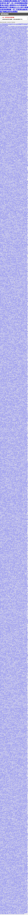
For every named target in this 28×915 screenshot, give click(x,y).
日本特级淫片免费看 (8, 398)
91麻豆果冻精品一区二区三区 (11, 251)
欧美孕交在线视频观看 (15, 401)
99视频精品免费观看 (6, 879)
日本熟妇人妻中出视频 (9, 352)
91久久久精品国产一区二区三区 (10, 599)
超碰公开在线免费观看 (16, 593)
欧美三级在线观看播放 (7, 270)
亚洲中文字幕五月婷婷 (17, 255)
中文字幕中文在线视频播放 (16, 217)
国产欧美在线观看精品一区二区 (14, 795)
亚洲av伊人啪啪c (23, 279)
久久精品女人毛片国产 (14, 792)
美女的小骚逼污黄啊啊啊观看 (13, 131)
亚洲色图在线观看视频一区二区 (4, 30)
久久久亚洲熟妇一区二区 (14, 587)
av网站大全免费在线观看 (16, 400)
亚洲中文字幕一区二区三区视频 (18, 129)
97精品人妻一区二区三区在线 (8, 897)
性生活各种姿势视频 (23, 891)
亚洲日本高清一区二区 (11, 633)
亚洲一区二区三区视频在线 (9, 78)
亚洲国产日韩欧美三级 (18, 427)
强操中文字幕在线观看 (13, 212)
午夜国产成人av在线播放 (7, 785)
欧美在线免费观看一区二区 (15, 77)
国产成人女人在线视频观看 (4, 728)
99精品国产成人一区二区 (20, 341)
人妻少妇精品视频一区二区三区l (4, 513)
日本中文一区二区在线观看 (19, 707)
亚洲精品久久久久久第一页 (13, 48)
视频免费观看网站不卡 (21, 683)
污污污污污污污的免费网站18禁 (4, 190)
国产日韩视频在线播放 (22, 95)
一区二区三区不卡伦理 (4, 610)
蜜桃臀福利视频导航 (14, 497)
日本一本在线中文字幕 (6, 183)
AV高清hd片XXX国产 (17, 188)
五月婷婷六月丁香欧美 (8, 588)
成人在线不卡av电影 (19, 331)
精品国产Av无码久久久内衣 (9, 47)
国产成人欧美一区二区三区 (19, 399)
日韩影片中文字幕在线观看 (18, 336)
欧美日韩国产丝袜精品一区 (22, 487)
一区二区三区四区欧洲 (14, 123)
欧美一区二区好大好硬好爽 (11, 345)
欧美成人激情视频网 (8, 446)
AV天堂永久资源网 (6, 278)
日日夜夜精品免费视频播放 (18, 424)
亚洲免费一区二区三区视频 (4, 692)
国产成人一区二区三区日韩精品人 (7, 429)
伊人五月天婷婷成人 (22, 360)
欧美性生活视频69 (5, 110)
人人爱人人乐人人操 (10, 653)
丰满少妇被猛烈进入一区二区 (8, 584)
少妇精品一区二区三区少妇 (7, 808)
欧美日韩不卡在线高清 (19, 326)
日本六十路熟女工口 (15, 354)
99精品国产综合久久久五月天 (17, 292)
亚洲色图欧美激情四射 (9, 241)
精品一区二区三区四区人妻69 (9, 479)
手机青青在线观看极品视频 (11, 177)
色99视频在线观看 (17, 198)
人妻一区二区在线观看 (16, 905)
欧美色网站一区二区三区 (7, 386)
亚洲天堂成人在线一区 (5, 853)
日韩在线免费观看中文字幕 (7, 32)
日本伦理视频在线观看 (7, 207)
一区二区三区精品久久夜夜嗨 (10, 794)
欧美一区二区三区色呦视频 (17, 800)
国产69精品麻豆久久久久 (7, 639)
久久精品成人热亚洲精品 (10, 725)
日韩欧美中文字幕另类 (6, 340)
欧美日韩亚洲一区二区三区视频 (5, 629)
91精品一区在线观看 (10, 170)
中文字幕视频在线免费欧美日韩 (8, 502)
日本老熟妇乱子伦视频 (19, 150)
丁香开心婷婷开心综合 (22, 703)
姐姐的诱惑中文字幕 (6, 224)
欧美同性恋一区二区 (23, 240)
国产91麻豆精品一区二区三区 (20, 899)
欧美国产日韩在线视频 (4, 76)
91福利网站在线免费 (7, 414)
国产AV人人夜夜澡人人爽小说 (10, 54)
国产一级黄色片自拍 (20, 213)
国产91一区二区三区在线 (21, 289)
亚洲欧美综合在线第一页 (20, 299)
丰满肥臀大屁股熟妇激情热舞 (4, 830)
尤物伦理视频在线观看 (19, 94)
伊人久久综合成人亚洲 (15, 168)
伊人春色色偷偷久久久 (21, 648)
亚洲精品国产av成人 (7, 43)
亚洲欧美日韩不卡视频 (24, 323)
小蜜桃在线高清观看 (10, 852)
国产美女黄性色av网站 (22, 841)
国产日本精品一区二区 (13, 414)
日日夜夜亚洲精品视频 (7, 767)
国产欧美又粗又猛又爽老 (7, 371)
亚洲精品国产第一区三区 (21, 523)
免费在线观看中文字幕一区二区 (6, 376)
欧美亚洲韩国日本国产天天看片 (6, 55)
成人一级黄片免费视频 (14, 812)
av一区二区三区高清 (13, 504)
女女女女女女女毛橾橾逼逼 (13, 347)
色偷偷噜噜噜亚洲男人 (3, 441)
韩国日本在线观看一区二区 (9, 288)
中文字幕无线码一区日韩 (7, 890)
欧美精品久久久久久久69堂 (5, 72)
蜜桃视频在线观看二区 (20, 480)
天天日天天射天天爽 (18, 548)
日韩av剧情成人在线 (10, 408)
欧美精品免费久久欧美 (14, 486)
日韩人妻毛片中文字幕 (15, 415)
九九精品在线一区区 (18, 643)
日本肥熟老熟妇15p (23, 369)
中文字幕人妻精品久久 (5, 816)
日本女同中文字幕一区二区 (10, 336)
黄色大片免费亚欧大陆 (19, 109)
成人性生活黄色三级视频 (3, 175)
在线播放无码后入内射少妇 (5, 526)
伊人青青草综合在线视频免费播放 (20, 668)
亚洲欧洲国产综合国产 (11, 531)
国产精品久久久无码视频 (5, 62)
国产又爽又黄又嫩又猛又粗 (7, 623)
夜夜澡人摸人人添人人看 (12, 75)
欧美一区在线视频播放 (15, 398)
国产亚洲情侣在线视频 (8, 720)
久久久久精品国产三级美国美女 (16, 349)
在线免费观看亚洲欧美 (5, 435)
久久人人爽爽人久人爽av (11, 339)
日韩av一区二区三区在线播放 (16, 90)
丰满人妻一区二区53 (9, 393)
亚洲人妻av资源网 (15, 110)
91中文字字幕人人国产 (13, 383)
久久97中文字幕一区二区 (12, 867)
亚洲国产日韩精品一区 (15, 713)
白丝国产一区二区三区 (24, 114)
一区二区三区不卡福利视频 (15, 181)
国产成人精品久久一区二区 (4, 621)
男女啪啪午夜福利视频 (6, 644)
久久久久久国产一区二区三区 (9, 788)
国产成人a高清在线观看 (22, 415)
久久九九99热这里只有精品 (13, 122)
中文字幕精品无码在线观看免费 (15, 579)
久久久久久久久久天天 (7, 598)
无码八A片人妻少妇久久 (23, 905)
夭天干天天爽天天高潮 (6, 490)
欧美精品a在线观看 (12, 755)
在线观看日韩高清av (14, 32)
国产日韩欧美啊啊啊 (15, 535)
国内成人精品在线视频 (6, 147)
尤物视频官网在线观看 (20, 760)
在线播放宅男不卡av (11, 837)
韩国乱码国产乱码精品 (11, 41)
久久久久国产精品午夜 (15, 120)
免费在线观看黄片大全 (19, 654)
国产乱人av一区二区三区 (14, 703)
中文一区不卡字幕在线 (12, 145)
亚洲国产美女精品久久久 (6, 442)
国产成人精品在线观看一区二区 (8, 766)
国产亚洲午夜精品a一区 (5, 209)
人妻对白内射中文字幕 (16, 172)
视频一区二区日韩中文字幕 (22, 269)
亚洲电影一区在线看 (10, 301)
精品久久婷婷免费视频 (16, 684)
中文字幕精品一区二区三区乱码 (22, 592)
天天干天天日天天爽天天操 (4, 91)
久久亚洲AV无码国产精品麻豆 (6, 600)
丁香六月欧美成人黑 (5, 726)
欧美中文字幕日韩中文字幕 (16, 330)
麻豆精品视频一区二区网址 (20, 542)
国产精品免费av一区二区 (20, 202)
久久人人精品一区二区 (17, 361)
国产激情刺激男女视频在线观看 (9, 907)
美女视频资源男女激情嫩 (9, 255)
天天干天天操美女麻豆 (7, 211)
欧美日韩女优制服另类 (22, 681)
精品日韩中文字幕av (11, 226)
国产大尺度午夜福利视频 (14, 893)
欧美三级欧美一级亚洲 (20, 797)
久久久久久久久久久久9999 (23, 356)
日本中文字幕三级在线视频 (18, 892)
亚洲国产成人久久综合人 (12, 392)
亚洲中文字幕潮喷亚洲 (20, 476)
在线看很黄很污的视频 (16, 408)
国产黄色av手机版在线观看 (12, 362)
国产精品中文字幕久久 (23, 153)
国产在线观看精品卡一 (7, 606)
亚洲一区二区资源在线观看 (15, 180)
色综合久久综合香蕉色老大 (9, 689)
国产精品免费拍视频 (5, 75)
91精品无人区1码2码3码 (5, 212)
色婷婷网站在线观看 (21, 368)
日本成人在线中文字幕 (12, 757)
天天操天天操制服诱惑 (20, 122)
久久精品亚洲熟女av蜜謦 (14, 187)
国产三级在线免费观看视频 (11, 441)
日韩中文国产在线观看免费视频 (16, 790)
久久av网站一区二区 (17, 907)
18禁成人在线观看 (9, 594)
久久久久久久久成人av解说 (7, 847)
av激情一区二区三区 (16, 842)
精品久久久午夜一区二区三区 (20, 757)
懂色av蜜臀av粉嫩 (6, 454)
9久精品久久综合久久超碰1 (23, 190)
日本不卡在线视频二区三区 (21, 831)
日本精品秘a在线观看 (6, 466)
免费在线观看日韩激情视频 (16, 715)
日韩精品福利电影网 (18, 377)
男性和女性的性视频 (18, 439)
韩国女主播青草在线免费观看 (8, 815)
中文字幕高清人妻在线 (19, 182)
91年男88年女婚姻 (5, 740)
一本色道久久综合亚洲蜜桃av (20, 147)
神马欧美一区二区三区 (6, 571)
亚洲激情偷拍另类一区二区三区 (14, 490)
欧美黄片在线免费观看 (12, 353)
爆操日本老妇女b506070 (8, 524)
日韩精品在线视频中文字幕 (21, 662)
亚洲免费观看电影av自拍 (18, 210)
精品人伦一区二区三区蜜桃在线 (20, 64)
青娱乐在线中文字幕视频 (3, 332)
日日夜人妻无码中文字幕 (17, 804)
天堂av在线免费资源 (9, 314)
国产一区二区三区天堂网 (22, 180)
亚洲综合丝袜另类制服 (3, 293)
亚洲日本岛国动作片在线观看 (8, 300)
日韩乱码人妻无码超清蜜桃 (5, 585)
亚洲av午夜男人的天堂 (19, 130)
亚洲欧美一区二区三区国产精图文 (18, 375)
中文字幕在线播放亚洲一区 (19, 185)
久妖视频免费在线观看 (8, 631)
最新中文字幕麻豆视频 (9, 269)
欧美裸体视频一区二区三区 (5, 222)
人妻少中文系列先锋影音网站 (8, 525)
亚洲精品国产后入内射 (13, 72)
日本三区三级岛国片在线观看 (13, 294)
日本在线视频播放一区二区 (5, 501)
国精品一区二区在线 (13, 236)
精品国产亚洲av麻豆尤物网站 (8, 543)
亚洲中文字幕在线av (20, 101)
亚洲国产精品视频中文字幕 (9, 628)
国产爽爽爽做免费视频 (23, 658)
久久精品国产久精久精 (8, 239)
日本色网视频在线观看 (14, 265)
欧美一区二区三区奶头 (22, 772)
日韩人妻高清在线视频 (17, 332)
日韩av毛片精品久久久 (4, 169)
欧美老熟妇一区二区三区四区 (19, 531)
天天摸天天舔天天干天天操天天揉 (22, 138)
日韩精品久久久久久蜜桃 (14, 592)
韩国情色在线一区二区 (5, 677)
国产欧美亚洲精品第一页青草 (14, 508)
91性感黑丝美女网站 (21, 265)
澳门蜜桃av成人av (22, 734)
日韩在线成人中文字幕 (17, 607)
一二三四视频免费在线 (18, 464)
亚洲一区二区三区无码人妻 (22, 838)
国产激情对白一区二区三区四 (9, 759)
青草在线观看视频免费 (22, 474)
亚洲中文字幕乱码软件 (5, 389)
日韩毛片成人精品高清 (22, 311)
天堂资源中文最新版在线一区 (17, 232)
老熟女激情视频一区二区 (5, 48)
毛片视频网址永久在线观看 (10, 271)
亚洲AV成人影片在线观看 (7, 758)
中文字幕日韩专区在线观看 (8, 159)
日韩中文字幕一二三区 (24, 423)
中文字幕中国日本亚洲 (5, 885)
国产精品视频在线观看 (19, 287)
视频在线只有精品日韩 (19, 787)
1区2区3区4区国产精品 (16, 628)
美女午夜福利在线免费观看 (11, 640)
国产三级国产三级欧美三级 (24, 579)
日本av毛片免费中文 (14, 771)
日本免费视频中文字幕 (13, 161)
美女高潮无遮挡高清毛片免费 (23, 184)
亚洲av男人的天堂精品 (7, 273)
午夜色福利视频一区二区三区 (22, 809)
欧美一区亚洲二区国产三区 (6, 106)
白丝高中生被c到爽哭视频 (22, 835)
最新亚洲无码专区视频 (7, 576)
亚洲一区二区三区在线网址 (18, 782)
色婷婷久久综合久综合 (7, 855)
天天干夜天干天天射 (17, 293)
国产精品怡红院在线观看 (4, 42)
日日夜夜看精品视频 (21, 294)
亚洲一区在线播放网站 (20, 690)
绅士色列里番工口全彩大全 (12, 542)
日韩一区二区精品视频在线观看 (18, 759)
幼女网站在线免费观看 (14, 274)
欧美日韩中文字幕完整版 (13, 340)
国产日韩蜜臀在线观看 (17, 204)
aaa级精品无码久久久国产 (5, 319)
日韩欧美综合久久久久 (3, 185)
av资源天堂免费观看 (23, 661)
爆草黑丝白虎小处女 (15, 750)
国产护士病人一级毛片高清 (12, 221)
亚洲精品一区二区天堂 (15, 220)
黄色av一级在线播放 (10, 659)
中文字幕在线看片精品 (3, 822)
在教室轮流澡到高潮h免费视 (11, 562)
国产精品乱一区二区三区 (3, 325)
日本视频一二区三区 (6, 234)
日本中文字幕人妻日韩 (11, 748)
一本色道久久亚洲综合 (17, 34)
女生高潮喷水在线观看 (23, 408)
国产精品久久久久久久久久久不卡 (6, 265)
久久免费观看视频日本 (20, 347)
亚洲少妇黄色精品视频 (10, 381)
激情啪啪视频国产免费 (20, 42)
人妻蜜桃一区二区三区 (6, 412)
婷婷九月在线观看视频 (9, 673)
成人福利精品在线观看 (3, 324)
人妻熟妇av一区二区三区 (12, 763)
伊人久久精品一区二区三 (4, 438)
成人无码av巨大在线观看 (16, 250)
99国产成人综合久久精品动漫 (11, 680)
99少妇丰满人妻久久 (13, 155)
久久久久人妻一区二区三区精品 (21, 736)
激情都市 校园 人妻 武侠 (9, 83)
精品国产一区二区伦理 (7, 151)
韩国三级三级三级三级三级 (22, 123)
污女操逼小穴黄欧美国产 (19, 488)
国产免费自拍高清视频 (15, 322)
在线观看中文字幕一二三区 (18, 416)
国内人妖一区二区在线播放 (10, 142)
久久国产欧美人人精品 (4, 378)
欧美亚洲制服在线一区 (14, 390)
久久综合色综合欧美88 (3, 655)
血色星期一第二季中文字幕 (6, 496)
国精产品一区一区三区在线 (19, 853)
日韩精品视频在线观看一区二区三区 (8, 144)
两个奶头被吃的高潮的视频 (17, 300)
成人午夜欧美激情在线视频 (11, 366)
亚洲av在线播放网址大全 (19, 676)
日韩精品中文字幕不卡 (24, 34)
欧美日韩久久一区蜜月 (23, 254)
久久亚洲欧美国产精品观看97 (6, 675)
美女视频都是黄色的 (14, 273)
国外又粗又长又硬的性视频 (15, 140)
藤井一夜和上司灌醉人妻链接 (14, 636)
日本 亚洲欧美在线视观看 (10, 845)
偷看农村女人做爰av (18, 61)
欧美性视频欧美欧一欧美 (15, 360)
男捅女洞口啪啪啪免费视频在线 (17, 710)
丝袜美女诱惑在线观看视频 (8, 120)
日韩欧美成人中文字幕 (17, 189)
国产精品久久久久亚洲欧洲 (21, 549)
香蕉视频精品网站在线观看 (23, 490)
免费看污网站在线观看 (20, 233)
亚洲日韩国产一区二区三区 (11, 281)
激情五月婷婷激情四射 (14, 436)
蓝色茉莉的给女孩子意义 (13, 407)
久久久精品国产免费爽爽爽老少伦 (5, 286)
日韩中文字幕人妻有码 (22, 140)
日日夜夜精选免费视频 (9, 173)
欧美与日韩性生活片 (21, 506)
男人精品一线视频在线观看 (23, 199)
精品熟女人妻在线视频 (20, 714)
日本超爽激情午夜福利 (18, 883)
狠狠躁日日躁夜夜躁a (6, 777)
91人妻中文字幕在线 (22, 252)
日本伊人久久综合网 (24, 344)
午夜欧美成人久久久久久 (8, 168)
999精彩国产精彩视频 (16, 659)
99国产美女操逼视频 (19, 169)
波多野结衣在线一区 (18, 454)
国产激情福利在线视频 (21, 28)
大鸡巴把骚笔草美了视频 (22, 354)
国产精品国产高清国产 (8, 330)
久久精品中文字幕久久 (15, 95)
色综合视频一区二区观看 (5, 351)
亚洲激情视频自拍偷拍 (13, 146)
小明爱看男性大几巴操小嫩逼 (10, 391)
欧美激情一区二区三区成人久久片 (5, 161)
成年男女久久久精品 (11, 509)
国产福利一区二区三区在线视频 (19, 263)
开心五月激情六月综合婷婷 (21, 348)
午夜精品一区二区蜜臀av (9, 461)
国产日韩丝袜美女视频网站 (7, 630)
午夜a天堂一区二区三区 (24, 338)
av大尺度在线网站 (16, 381)
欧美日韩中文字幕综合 (13, 778)
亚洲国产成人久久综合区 (18, 441)
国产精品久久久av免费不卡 (7, 77)
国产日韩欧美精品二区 (19, 884)
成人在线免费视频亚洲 (9, 152)
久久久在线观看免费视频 (9, 459)
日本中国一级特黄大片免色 (5, 685)
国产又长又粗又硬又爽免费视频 (6, 523)
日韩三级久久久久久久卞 (22, 106)
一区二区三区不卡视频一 (12, 351)
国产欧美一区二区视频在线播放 (16, 70)
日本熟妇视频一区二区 (6, 407)
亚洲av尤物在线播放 (25, 502)
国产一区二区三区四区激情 (11, 488)
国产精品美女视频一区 (22, 826)
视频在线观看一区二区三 (15, 239)
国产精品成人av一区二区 (8, 609)
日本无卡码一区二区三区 (21, 355)
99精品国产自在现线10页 (3, 445)
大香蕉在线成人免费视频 (4, 282)
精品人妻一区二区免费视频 (17, 38)
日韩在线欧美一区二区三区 (12, 617)
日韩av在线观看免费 (19, 412)
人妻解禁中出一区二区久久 (6, 219)
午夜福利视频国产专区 (5, 882)
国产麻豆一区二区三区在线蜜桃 (13, 184)
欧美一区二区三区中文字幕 (9, 718)
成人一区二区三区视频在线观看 (15, 762)
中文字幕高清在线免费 (5, 41)
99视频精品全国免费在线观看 (5, 379)
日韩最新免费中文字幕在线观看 (23, 868)
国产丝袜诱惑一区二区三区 (20, 908)
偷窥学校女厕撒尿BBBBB (14, 481)
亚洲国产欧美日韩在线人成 (17, 472)
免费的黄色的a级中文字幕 (20, 763)
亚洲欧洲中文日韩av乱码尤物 (19, 248)
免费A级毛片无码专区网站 (13, 113)
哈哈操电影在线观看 (20, 85)
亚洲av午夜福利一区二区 (19, 696)
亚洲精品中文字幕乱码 (7, 793)
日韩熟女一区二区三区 (12, 756)
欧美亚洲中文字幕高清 (15, 249)
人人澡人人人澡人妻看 (23, 400)
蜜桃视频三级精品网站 (10, 375)
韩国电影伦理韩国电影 (10, 293)
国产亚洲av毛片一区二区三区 (15, 197)
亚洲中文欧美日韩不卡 (18, 382)
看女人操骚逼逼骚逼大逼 (21, 429)
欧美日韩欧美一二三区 (13, 629)
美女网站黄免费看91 (3, 173)
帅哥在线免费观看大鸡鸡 (14, 630)
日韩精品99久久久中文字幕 (21, 196)
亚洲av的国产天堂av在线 (14, 80)
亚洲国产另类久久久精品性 (18, 473)
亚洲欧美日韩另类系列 (7, 498)
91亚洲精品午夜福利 (13, 31)
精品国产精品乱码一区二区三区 (16, 214)
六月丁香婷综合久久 (12, 676)
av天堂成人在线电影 (12, 816)
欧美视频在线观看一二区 (19, 445)
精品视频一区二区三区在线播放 (9, 411)
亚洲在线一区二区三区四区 (16, 323)
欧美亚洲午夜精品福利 (19, 84)
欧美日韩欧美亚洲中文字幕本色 (6, 69)
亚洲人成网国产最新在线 (18, 257)
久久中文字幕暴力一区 (12, 699)
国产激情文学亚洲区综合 (22, 897)
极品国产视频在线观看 (15, 107)
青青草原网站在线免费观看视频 (15, 730)
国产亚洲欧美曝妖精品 (24, 97)
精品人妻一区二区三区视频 (22, 695)
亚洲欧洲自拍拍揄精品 (9, 244)
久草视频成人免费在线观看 (14, 572)
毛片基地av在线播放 (24, 538)
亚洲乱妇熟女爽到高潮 (16, 153)
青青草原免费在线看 (12, 879)
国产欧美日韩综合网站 (17, 444)
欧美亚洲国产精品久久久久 (5, 284)
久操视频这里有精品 (4, 516)
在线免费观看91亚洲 (15, 897)
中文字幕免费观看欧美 (8, 683)
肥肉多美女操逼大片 (20, 277)
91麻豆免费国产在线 (11, 112)
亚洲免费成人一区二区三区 (10, 127)
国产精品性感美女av (15, 453)
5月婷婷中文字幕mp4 (19, 646)
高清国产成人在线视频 (13, 476)
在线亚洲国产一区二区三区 (10, 279)
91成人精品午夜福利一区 (22, 745)
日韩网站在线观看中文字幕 (23, 220)
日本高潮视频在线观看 (20, 504)
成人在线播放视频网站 (18, 344)
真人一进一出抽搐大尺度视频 (23, 181)
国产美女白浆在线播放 (5, 50)
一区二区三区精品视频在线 (22, 53)
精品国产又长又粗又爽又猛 (9, 660)
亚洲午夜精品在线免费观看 (14, 557)
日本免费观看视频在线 (20, 495)
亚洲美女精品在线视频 (11, 397)
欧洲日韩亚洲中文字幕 (13, 219)
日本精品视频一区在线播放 (19, 312)
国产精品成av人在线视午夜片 (16, 620)
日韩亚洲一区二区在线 (11, 97)
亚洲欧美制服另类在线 (23, 673)
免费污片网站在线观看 (3, 139)
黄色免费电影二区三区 (20, 758)
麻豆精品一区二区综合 (19, 79)
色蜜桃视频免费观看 (7, 476)
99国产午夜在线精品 (22, 125)
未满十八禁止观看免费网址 (20, 203)
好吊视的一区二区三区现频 (9, 38)
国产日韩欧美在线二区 (3, 172)
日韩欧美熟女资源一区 (24, 33)
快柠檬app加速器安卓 (22, 158)
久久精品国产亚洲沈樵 (13, 235)
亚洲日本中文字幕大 (4, 837)
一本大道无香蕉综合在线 (16, 645)
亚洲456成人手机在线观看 (12, 834)
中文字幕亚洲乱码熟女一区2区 (6, 486)
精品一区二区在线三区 (10, 661)
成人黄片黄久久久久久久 (18, 108)
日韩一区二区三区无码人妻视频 (23, 824)
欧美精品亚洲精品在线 (5, 101)
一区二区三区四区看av (5, 711)
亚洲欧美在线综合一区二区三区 (12, 135)
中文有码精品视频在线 (7, 102)
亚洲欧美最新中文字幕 (7, 274)
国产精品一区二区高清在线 (15, 482)
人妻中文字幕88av (15, 352)
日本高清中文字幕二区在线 (24, 817)
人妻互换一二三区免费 (15, 125)
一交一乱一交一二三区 (11, 818)
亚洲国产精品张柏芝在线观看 (11, 511)
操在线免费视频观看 (13, 259)
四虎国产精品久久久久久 (12, 811)
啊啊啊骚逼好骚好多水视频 (7, 252)
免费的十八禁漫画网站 (17, 374)
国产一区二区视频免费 (19, 39)
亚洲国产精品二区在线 (23, 55)
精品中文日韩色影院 (13, 495)
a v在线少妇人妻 (10, 110)
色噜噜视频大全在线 (8, 521)
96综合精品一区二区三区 (15, 540)
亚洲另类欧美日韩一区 (4, 884)
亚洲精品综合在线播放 (8, 693)
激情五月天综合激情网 (7, 579)
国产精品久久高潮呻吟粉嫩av (12, 389)
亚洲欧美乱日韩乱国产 (20, 503)
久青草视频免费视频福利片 (4, 218)
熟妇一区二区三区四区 (14, 285)
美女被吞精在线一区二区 (7, 53)
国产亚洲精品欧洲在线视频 (6, 695)
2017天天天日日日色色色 (23, 793)
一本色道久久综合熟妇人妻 (23, 553)
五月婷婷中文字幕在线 (22, 128)
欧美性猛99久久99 (16, 704)
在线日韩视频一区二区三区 (18, 137)
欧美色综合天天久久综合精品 (19, 550)
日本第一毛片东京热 (5, 428)
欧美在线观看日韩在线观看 (16, 55)
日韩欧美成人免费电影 (9, 472)
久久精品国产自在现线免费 (21, 389)
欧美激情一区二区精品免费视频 (20, 573)
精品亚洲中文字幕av (10, 33)
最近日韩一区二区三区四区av (8, 60)
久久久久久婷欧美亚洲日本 (12, 450)
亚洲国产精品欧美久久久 (18, 527)
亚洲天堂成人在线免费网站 (18, 718)
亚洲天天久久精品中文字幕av (22, 740)
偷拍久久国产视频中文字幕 (22, 390)
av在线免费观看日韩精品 (5, 583)
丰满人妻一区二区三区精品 (11, 554)
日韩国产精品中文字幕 (23, 721)
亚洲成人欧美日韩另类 (23, 280)
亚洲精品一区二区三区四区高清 (21, 775)
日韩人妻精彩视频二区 (24, 142)
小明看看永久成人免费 (22, 297)
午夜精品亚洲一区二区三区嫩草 (5, 413)
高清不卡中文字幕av (5, 138)
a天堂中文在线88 (11, 121)
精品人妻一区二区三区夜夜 (10, 385)
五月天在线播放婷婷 (10, 810)
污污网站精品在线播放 (23, 898)
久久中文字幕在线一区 (20, 861)
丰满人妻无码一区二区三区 (17, 483)
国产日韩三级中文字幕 (13, 27)
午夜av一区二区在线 (20, 317)
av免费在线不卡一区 (10, 706)
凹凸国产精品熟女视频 (13, 615)
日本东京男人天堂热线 (17, 665)
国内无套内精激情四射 (18, 894)
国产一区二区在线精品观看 (11, 382)
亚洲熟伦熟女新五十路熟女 (22, 498)
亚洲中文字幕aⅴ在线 (21, 352)
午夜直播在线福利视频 (23, 242)
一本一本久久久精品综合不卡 (10, 63)
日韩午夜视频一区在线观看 (20, 224)
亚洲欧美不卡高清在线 (15, 742)
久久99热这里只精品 (15, 307)
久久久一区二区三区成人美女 (14, 644)
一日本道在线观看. (19, 87)
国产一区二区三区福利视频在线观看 (11, 166)
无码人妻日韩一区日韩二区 (22, 520)
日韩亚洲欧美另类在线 (8, 136)
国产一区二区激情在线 (20, 551)
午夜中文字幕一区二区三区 (24, 558)
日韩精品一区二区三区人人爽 (22, 274)
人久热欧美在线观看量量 (20, 901)
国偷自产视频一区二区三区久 (21, 222)
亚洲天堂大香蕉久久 (24, 393)
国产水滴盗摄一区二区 (11, 378)
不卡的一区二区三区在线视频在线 (9, 237)
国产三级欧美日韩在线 (16, 780)
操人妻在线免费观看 (18, 570)
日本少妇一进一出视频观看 (11, 108)
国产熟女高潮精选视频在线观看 (19, 608)
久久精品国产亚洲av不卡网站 (18, 493)
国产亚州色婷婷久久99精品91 (17, 543)
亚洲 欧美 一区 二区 (13, 43)
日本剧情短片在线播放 (24, 444)
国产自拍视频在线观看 (12, 326)
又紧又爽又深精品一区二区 (7, 92)
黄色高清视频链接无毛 (18, 35)
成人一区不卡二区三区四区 (9, 406)
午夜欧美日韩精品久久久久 (16, 45)
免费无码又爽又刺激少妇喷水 (13, 176)
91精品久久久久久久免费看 (17, 244)
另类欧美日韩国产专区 (20, 72)
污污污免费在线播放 (23, 426)
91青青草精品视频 (10, 625)
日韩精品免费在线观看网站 (6, 359)
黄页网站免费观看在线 (4, 61)
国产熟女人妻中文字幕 (19, 234)
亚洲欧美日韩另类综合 (17, 144)
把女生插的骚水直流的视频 (5, 756)
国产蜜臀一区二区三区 (21, 273)
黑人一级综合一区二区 (7, 181)
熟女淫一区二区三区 (22, 733)
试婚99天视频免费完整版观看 (20, 384)
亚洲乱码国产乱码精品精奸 (12, 85)
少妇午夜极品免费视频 (20, 212)
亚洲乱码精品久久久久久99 (16, 803)
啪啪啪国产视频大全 (13, 533)
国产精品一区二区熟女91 (3, 165)
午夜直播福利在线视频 (7, 309)
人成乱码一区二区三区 (23, 262)
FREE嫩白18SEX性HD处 (4, 202)
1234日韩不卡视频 (13, 203)
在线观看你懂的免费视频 (21, 886)
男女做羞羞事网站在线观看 (18, 475)
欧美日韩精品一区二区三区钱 (10, 779)
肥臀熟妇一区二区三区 (12, 819)
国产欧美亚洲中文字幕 (22, 167)
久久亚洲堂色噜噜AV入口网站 (11, 595)
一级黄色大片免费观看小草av (8, 772)
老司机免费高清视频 (22, 540)
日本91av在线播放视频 (8, 887)
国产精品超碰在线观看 (3, 852)
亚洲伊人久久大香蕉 (8, 737)
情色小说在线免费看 (13, 62)
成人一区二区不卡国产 (5, 556)
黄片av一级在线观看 (8, 107)
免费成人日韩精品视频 (18, 267)
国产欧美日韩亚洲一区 (14, 872)
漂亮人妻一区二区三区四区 (20, 62)
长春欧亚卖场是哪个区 (7, 28)
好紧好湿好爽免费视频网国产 (12, 76)
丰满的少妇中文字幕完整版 (14, 442)
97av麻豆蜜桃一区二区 (21, 812)
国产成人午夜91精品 (3, 254)
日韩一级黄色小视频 (19, 422)
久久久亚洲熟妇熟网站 (14, 838)
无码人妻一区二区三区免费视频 (10, 182)
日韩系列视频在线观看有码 (6, 841)
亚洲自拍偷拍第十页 (13, 109)
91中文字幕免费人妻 (12, 206)
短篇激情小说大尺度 (7, 58)
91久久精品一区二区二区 (8, 93)
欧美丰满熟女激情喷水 (8, 349)
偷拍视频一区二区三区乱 (9, 153)
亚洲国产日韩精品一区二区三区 (16, 588)
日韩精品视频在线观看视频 (11, 404)
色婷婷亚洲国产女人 (6, 572)
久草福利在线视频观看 (19, 867)
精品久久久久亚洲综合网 (14, 192)
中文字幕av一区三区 (6, 236)
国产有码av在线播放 (8, 370)
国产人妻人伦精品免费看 (14, 311)
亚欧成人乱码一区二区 (22, 249)
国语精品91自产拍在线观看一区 (19, 63)
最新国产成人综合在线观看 (21, 135)
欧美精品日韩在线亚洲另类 (19, 879)
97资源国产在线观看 (6, 195)
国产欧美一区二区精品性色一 (18, 613)
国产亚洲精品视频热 (19, 617)
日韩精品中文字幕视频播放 (24, 376)
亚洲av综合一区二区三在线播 (15, 57)
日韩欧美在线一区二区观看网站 (6, 436)
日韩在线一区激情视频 (20, 583)
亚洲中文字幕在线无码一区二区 (8, 558)
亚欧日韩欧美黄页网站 (24, 256)
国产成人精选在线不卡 (16, 266)
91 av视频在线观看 (21, 58)
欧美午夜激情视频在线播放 (6, 504)
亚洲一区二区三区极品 (3, 345)
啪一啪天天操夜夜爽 (17, 616)
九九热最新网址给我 (15, 693)
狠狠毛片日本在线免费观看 (8, 602)
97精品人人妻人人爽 (23, 57)
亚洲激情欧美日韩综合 (4, 84)
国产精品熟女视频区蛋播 (7, 651)
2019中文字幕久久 (18, 699)
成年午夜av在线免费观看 (5, 705)
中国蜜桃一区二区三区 (23, 152)
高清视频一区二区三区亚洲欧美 (12, 49)
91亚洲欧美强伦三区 (7, 681)
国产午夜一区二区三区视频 (18, 451)
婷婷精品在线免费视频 (17, 33)
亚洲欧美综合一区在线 (11, 61)
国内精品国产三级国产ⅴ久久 (5, 452)
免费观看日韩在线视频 (4, 874)
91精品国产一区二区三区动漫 (23, 324)
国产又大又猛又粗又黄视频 (10, 308)
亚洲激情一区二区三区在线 (18, 100)
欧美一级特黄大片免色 (3, 115)
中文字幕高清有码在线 (3, 198)
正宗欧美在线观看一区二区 (11, 384)
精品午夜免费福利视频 (13, 501)
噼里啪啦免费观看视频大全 (13, 825)
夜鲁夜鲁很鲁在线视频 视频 (7, 346)
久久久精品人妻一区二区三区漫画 (8, 708)
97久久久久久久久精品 (20, 146)
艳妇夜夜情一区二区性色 (15, 521)
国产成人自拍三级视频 (18, 54)
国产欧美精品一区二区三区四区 (5, 587)
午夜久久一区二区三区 (4, 334)
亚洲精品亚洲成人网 (5, 857)
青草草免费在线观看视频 (22, 482)
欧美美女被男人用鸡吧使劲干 (11, 591)
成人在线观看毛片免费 (19, 339)
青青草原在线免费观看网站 (6, 551)
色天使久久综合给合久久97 (17, 770)
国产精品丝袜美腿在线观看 (12, 39)
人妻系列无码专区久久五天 (23, 651)
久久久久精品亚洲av (8, 752)
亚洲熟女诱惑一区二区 (22, 398)
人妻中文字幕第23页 (8, 303)
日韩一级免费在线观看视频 (13, 319)
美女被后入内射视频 (15, 355)
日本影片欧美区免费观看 (20, 139)
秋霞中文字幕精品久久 (20, 871)
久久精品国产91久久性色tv (22, 660)
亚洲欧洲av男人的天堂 (7, 197)
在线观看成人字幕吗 (13, 183)
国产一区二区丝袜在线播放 (15, 767)
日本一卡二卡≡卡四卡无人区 (7, 123)
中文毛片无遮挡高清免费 (19, 578)
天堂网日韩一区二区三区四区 (7, 565)
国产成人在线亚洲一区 (18, 822)
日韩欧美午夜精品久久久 (4, 112)
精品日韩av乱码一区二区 (17, 786)
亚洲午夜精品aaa (17, 242)
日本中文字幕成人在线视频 (19, 566)
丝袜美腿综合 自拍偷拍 (19, 221)
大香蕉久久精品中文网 (4, 97)
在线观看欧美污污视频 (23, 430)
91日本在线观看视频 (19, 43)
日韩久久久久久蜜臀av (9, 658)
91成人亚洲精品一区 (24, 38)
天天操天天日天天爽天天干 (19, 748)
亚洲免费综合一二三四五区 (20, 154)
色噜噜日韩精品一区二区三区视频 (9, 913)
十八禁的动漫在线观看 (24, 300)
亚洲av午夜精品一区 (18, 114)
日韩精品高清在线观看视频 (17, 83)
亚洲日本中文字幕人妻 (3, 377)
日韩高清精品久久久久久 (5, 145)
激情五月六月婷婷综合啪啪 (18, 807)
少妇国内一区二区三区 (13, 222)
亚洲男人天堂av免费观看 (13, 213)
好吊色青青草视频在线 (14, 102)
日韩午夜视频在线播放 (7, 262)
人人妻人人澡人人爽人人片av (11, 185)
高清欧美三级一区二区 (15, 737)
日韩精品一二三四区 (8, 256)
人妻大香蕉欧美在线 (12, 777)
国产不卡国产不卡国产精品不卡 (11, 775)
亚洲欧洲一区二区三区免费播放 (17, 555)
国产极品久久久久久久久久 (5, 538)
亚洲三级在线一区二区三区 (16, 124)
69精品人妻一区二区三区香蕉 (19, 206)
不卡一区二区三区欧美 (8, 713)
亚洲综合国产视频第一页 (14, 648)
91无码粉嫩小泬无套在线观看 (15, 618)
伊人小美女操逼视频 (12, 538)
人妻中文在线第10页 (24, 847)
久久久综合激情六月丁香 (7, 65)
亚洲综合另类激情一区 (9, 220)
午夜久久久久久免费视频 (3, 135)
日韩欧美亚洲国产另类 (22, 468)
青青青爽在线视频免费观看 (11, 257)
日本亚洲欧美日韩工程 (12, 130)
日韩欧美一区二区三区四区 (16, 639)
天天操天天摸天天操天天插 (14, 581)
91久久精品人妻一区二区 (21, 749)
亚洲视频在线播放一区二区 (4, 39)
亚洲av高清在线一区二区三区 (10, 263)
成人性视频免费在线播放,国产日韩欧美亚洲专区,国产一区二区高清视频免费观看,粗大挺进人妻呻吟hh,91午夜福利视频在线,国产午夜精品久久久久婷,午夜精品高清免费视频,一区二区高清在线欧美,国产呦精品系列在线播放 (14, 24)
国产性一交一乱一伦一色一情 (10, 743)
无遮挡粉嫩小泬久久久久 (14, 207)
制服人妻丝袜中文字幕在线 (17, 393)
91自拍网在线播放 (15, 269)
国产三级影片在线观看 (18, 610)
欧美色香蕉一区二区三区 (21, 587)
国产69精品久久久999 (6, 505)
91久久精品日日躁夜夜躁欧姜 (8, 510)
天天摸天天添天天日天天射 (19, 191)
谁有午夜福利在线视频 (3, 444)
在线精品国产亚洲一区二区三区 (20, 862)
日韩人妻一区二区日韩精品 (20, 650)
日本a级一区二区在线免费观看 (12, 882)
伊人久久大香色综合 (15, 53)
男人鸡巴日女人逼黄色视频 (10, 539)
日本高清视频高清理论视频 (22, 98)
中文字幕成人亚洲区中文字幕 (20, 165)
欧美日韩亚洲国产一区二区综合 (9, 493)
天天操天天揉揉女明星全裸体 (19, 143)
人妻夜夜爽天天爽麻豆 (20, 211)
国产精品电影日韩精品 (17, 625)
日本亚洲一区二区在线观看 (21, 302)
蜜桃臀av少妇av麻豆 (15, 506)
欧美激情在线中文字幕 (21, 598)
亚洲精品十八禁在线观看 (18, 378)
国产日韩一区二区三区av (22, 630)
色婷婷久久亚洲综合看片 (4, 528)
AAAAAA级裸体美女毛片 (6, 228)
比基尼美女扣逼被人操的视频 (20, 236)
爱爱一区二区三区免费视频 (9, 774)
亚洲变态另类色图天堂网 (20, 27)
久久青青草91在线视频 (19, 434)
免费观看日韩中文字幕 (9, 322)
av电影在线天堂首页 (5, 439)
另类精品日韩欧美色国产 (24, 907)
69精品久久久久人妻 (17, 121)
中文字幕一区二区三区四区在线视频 (17, 489)
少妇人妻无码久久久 (19, 82)
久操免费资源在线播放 (9, 747)
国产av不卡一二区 (16, 324)
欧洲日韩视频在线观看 (5, 570)
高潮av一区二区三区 (5, 299)
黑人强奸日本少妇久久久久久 (16, 256)
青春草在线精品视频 (10, 848)
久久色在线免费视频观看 (12, 421)
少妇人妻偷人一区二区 (19, 71)
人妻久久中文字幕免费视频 (9, 232)
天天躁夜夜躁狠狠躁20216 (4, 143)
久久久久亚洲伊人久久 (10, 431)
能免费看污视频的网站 (19, 177)
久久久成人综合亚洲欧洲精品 (21, 407)
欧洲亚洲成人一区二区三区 (14, 695)
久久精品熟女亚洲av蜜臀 (17, 175)
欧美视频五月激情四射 (20, 176)
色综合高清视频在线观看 (20, 319)
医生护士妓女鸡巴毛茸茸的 (14, 106)
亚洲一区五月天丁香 (22, 419)
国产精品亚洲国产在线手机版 (11, 722)
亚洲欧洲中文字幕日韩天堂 (10, 394)
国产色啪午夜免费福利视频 (24, 172)
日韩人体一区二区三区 (18, 226)
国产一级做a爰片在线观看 (23, 310)
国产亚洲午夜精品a (19, 40)
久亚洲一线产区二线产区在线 (22, 102)
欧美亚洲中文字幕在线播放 (18, 837)
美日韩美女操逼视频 (22, 77)
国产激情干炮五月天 (12, 876)
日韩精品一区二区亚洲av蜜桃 (20, 409)
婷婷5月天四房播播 (24, 577)
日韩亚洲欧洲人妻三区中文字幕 (21, 663)
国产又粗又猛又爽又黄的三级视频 (22, 392)
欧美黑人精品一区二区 (11, 334)
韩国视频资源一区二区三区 (8, 742)
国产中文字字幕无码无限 (6, 592)
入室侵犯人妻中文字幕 (19, 599)
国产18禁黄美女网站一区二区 (6, 886)
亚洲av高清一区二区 (3, 247)
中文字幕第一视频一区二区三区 (10, 578)
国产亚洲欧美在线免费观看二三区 (20, 633)
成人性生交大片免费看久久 (4, 460)
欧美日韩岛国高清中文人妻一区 (8, 374)
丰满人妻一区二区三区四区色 (13, 30)
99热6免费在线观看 (17, 558)
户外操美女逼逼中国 (9, 354)
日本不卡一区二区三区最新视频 (17, 406)
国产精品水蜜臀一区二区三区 (22, 561)
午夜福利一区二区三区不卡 (6, 457)
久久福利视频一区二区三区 (22, 563)
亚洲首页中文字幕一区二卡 (22, 536)
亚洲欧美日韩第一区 (9, 105)
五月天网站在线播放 (10, 332)
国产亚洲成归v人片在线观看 (19, 366)
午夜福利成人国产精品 (19, 722)
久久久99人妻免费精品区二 (19, 640)
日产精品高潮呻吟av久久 (5, 870)
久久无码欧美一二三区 (16, 519)
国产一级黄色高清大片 (15, 128)
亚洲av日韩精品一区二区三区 (23, 713)
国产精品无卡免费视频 (21, 303)
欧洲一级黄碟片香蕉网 (10, 205)
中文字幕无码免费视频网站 (7, 824)
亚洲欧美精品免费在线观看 (19, 251)
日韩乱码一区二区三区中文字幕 (12, 580)
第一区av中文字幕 (20, 771)
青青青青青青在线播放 (3, 848)
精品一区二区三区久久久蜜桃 (17, 525)
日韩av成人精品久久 (10, 115)
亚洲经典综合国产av (20, 235)
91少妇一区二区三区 (6, 235)
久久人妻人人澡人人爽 (24, 803)
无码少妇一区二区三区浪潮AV (15, 623)
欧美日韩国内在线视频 (15, 772)
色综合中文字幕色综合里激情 (15, 270)
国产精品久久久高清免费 (11, 154)
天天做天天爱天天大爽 (8, 125)
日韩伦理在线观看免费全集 (5, 337)
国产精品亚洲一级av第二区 (5, 468)
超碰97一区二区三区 (10, 172)
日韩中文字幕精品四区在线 (15, 826)
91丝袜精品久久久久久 (7, 367)
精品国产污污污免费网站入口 (22, 893)
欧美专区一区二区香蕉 (4, 617)
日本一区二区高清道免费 (16, 93)
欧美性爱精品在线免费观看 (8, 519)
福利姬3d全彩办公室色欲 (7, 802)
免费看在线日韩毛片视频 (4, 647)
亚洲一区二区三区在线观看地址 (15, 264)
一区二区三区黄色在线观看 (20, 296)
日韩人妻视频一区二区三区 (22, 80)
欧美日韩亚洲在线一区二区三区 (12, 797)
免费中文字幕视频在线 (11, 518)
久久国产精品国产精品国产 (17, 288)
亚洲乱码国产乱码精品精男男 (8, 423)
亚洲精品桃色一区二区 (19, 145)
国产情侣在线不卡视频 (10, 804)
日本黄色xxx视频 (20, 379)
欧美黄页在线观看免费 (3, 465)
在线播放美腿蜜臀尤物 (14, 348)
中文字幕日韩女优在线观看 (13, 480)
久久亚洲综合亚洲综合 (18, 325)
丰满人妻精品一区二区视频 (20, 556)
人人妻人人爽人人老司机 (12, 528)
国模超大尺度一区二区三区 (18, 674)
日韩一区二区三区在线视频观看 (16, 386)
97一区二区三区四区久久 (3, 554)
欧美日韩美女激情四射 (8, 162)
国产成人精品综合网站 (24, 805)
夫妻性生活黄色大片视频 (12, 284)
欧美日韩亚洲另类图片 (18, 564)
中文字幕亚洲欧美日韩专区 (9, 483)
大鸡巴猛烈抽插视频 (6, 534)
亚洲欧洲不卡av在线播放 (11, 491)
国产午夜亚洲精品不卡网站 (17, 170)
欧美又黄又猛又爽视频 (24, 65)
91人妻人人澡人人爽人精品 (22, 107)
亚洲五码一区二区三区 (13, 422)
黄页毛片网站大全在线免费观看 (9, 864)
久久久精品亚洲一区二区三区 (5, 109)
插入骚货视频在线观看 (17, 539)
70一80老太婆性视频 (24, 204)
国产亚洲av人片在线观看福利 (7, 128)
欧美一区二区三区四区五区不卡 (18, 845)
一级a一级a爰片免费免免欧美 (10, 344)
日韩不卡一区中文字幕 (19, 166)
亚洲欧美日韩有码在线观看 (15, 863)
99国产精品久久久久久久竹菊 (21, 735)
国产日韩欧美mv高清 (11, 564)
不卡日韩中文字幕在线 (16, 721)
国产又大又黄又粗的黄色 (12, 556)
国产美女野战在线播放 (9, 624)
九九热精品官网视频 (24, 464)
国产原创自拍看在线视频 (5, 757)
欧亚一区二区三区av (5, 638)
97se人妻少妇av (17, 363)
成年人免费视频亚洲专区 (3, 503)
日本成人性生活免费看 (16, 430)
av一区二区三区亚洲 (3, 539)
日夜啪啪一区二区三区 (9, 721)
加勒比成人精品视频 (23, 547)
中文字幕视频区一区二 (14, 563)
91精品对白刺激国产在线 (8, 715)
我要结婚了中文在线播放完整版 (17, 605)
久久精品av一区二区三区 (4, 277)
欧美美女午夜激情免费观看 (12, 884)
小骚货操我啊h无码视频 (23, 330)
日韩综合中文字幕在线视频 (7, 264)
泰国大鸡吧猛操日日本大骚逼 (15, 262)
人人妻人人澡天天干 (20, 912)
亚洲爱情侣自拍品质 (21, 30)
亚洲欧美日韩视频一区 (10, 420)
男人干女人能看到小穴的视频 (14, 505)
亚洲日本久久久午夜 (7, 467)
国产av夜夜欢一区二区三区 (14, 289)
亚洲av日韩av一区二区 (10, 396)
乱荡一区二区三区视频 (22, 781)
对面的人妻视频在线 (12, 853)
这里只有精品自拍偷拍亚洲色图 (8, 613)
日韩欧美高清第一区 (25, 416)
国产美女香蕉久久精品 (13, 551)
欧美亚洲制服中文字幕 (9, 310)
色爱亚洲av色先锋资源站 (6, 474)
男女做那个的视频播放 (9, 56)
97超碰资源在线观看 (22, 795)
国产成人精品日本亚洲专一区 (17, 56)
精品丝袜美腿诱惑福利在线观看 (20, 876)
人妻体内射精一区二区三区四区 (21, 32)
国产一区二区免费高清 (8, 854)
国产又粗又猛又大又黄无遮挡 (12, 272)
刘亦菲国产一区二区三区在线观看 (20, 732)
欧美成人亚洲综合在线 (7, 40)
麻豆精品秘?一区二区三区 (15, 855)
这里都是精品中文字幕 (10, 652)
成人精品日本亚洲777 (14, 258)
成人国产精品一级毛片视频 (14, 841)
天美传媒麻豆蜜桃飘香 (9, 95)
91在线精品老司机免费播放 (10, 732)
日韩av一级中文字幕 (15, 854)
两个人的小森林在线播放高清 (12, 196)
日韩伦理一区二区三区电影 (7, 790)
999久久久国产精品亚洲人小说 (5, 27)
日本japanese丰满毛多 (14, 92)
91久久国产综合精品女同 (18, 26)
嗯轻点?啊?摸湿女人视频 (16, 817)
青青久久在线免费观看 (20, 49)
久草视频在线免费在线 (14, 28)
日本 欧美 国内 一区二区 (19, 183)
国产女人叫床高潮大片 (5, 302)
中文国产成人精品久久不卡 (5, 778)
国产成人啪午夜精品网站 (6, 329)
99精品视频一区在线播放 (24, 730)
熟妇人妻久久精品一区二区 (15, 734)
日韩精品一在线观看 (13, 151)
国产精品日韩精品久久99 (20, 501)
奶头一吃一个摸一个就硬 (14, 576)
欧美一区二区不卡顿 (17, 661)
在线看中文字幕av (15, 660)
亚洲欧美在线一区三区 (10, 456)
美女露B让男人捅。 (16, 909)
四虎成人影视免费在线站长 (8, 489)
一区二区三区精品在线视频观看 (16, 443)
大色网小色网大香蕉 (21, 337)
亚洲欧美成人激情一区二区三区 (17, 229)
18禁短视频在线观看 (23, 618)
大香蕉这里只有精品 (7, 203)
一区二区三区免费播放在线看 (6, 849)
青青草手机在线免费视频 (15, 136)
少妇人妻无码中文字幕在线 (5, 150)
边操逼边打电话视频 (4, 366)
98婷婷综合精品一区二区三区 (14, 190)
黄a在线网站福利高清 (19, 777)
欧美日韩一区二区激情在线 (13, 711)
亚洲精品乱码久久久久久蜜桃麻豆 (8, 710)
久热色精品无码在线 (12, 435)
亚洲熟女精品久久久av (9, 430)
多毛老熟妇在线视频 (14, 601)
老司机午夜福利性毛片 (6, 871)
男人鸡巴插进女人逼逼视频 (17, 301)
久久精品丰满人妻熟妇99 (21, 693)
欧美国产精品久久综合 (24, 874)
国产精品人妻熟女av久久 (4, 363)
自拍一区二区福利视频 (10, 26)
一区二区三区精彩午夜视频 (9, 892)
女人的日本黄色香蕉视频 (16, 241)
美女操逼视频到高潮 (13, 496)
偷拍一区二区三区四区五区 (21, 284)
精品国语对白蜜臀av (15, 510)
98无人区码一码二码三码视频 (10, 637)
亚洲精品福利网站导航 (15, 744)
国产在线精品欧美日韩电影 (17, 655)
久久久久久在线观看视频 (18, 225)
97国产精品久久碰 (8, 872)
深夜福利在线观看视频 (5, 184)
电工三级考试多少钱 (10, 129)
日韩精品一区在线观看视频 (9, 670)
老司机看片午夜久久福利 (10, 174)
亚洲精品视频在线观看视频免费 (15, 860)
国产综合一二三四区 (17, 479)
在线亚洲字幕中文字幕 (12, 209)
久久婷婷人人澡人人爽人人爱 (10, 846)
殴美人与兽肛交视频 (24, 443)
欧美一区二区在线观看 (5, 206)
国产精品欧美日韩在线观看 (13, 561)
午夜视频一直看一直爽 (7, 912)
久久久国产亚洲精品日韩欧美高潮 (16, 847)
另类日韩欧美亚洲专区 (14, 890)
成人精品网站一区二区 (12, 46)
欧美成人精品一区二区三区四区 (11, 465)
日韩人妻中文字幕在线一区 (11, 198)
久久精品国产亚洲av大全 (12, 546)
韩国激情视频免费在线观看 (18, 846)
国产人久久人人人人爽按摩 (13, 50)
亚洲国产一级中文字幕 (18, 333)
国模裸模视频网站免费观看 (13, 760)
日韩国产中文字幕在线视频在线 (14, 705)
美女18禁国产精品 (8, 311)
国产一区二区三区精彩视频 (10, 674)
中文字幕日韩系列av (11, 607)
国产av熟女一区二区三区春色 (20, 278)
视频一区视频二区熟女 (10, 137)
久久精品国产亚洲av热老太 (22, 442)
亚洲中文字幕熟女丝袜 (5, 130)
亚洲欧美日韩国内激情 (22, 742)
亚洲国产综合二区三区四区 (14, 712)
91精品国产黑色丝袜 (13, 614)
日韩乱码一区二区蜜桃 (12, 638)
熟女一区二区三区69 (23, 332)
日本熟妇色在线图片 (15, 678)
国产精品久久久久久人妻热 (6, 233)
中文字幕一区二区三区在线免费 (16, 65)
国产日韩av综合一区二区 (7, 295)
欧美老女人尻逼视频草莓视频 (14, 452)
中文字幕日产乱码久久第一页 (21, 383)
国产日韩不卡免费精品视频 (12, 857)
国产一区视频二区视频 (15, 158)
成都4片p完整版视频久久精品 (13, 138)
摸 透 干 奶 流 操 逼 (7, 155)
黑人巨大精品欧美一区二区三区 (7, 400)
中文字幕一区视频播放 (9, 770)
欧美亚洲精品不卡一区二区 (9, 665)
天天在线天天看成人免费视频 (10, 157)
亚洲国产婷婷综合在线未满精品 (15, 346)
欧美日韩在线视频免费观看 (18, 127)
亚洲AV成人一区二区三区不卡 (10, 900)
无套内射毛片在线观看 (11, 91)
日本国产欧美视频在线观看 (8, 369)
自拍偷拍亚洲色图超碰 (18, 728)
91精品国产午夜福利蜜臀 (14, 67)
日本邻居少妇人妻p (22, 239)
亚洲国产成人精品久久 (7, 832)
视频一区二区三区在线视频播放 (4, 35)
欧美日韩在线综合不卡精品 (24, 45)
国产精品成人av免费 (23, 706)
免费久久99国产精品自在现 (19, 494)
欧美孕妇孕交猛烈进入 (20, 359)
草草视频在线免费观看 (23, 132)
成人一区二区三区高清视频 (16, 376)
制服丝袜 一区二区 (4, 177)
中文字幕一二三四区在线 (16, 586)
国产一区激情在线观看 (20, 295)
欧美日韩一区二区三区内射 (5, 79)
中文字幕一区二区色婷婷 (10, 132)
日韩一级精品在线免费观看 (11, 646)
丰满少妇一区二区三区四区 (12, 317)
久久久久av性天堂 (14, 314)
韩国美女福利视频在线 (24, 244)
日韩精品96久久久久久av (20, 460)
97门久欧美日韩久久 (3, 182)
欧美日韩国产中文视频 (20, 458)
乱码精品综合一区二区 (19, 75)
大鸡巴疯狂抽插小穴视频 (9, 280)
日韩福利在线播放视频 (15, 877)
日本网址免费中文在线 (21, 486)
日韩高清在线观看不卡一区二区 (16, 105)
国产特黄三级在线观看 (17, 174)
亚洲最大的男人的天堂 (11, 610)
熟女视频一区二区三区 (22, 517)
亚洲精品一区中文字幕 (12, 677)
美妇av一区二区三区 (12, 191)
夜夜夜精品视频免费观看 (17, 68)
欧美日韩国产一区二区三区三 (23, 705)
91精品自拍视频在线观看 (23, 773)
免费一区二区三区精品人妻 (14, 697)
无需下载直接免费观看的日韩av (21, 353)
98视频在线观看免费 (4, 775)
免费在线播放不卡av (13, 286)
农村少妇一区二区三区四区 (20, 351)
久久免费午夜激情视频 (21, 228)
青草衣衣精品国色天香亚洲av (6, 497)
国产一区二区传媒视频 (7, 812)
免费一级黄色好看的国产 (10, 473)
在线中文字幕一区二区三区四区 (22, 285)
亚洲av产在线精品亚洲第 (13, 764)
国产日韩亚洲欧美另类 (5, 287)
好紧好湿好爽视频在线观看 (6, 893)
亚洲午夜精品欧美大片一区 (8, 217)
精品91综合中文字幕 (17, 547)
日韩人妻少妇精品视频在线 (9, 839)
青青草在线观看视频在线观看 (20, 511)
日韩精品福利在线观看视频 (22, 678)
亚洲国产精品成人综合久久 (20, 46)
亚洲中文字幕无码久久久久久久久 (17, 602)
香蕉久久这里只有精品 (16, 78)
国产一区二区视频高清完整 (12, 101)
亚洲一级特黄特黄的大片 (17, 652)
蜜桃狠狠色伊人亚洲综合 (14, 368)
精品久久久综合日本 (22, 309)
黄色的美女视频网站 (3, 271)
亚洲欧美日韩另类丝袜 (21, 741)
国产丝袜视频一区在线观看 (15, 58)
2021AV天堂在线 (2, 593)
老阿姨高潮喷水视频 (13, 147)
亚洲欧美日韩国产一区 (5, 326)
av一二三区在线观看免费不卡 (12, 302)
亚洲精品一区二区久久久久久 (6, 838)
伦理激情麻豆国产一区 (15, 727)
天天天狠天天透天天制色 (21, 307)
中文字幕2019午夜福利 (20, 414)
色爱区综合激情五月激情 (4, 85)
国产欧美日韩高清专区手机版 (8, 338)
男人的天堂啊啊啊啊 (13, 211)
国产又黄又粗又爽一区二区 (18, 237)
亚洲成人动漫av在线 (20, 614)
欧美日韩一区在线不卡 (8, 355)
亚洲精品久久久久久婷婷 (5, 294)
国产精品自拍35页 (17, 751)
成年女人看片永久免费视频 (7, 360)
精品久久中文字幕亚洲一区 (18, 334)
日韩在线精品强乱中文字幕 (19, 591)
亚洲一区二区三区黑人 (15, 824)
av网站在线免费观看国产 (5, 608)
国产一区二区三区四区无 (21, 92)
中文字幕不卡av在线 (21, 364)
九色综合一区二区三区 (24, 174)
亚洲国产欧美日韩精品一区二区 (6, 826)
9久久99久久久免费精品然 (12, 169)
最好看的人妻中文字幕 (5, 94)
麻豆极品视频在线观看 (11, 728)
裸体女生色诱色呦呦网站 (16, 891)
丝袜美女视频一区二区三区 (18, 385)
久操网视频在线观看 (7, 160)
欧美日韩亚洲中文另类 (19, 859)
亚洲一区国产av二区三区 (14, 69)
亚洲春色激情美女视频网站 (21, 688)
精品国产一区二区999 (12, 64)
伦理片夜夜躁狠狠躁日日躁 (11, 312)
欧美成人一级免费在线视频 (22, 785)
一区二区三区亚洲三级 (18, 796)
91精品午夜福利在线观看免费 (22, 576)
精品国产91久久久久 (4, 170)
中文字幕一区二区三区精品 (7, 481)
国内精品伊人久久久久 (15, 632)
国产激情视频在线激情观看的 (11, 377)
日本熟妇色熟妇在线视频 (7, 90)
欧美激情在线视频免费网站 (23, 653)
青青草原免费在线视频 (23, 645)
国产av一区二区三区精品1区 (12, 84)
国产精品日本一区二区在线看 (12, 316)
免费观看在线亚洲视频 (9, 401)
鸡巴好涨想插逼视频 (7, 187)
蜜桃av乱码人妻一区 (20, 849)
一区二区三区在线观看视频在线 (17, 815)
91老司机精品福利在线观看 (12, 87)
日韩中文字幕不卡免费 (16, 115)
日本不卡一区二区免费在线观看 (18, 789)
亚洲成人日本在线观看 (13, 359)
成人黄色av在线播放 (10, 605)
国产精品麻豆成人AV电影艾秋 (4, 98)
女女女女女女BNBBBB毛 (15, 594)
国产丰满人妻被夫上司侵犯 (10, 569)
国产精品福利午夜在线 (6, 31)
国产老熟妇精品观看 (25, 331)
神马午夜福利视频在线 (3, 464)
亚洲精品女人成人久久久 (5, 122)
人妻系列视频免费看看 (20, 764)
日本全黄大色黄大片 (6, 636)
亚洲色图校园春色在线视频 (15, 651)
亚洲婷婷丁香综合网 (14, 295)
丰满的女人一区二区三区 (22, 508)
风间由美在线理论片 (6, 353)
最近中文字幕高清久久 (22, 381)
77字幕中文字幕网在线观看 (15, 86)
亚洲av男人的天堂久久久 (11, 248)
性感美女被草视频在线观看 (24, 99)
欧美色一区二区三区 (11, 100)
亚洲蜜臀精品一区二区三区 (19, 466)
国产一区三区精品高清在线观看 (4, 561)
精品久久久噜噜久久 (11, 439)
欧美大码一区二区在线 (22, 752)
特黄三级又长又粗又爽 (11, 883)
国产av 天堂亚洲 (24, 82)
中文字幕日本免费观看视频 (14, 379)
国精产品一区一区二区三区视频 (9, 68)
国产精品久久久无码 (22, 877)
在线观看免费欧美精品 (20, 259)
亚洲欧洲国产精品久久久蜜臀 (10, 782)
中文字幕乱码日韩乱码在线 (14, 167)
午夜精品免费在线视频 (3, 654)
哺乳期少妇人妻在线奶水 (6, 348)
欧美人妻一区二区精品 (12, 79)
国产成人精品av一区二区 (19, 465)
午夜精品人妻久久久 (11, 282)
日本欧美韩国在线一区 (5, 787)
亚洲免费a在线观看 (12, 35)
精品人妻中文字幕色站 (3, 257)
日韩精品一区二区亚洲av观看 (12, 42)
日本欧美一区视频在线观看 (12, 908)
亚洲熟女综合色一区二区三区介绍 (10, 114)
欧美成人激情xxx (8, 482)
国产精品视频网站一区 (24, 90)
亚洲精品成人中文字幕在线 (4, 908)
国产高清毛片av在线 (6, 764)
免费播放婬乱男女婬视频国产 (11, 566)
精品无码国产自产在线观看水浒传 (11, 434)
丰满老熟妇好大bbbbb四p (22, 535)
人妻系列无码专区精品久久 (5, 121)
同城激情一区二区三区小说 (12, 438)
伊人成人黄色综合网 (21, 557)
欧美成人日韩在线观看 (13, 329)
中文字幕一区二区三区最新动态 (21, 340)
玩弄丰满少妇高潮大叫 (10, 189)
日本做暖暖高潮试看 (17, 420)
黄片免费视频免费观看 (23, 682)
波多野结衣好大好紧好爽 (24, 665)
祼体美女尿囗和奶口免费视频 (18, 205)
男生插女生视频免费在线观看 (19, 345)
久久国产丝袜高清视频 (5, 820)
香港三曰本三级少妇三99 (19, 585)
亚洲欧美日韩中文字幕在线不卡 (15, 667)
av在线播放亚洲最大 (14, 735)
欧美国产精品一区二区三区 (4, 580)
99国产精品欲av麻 (12, 608)
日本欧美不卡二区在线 (10, 324)
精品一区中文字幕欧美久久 (4, 221)
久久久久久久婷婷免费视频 (22, 526)
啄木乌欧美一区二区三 (9, 250)
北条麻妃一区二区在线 (20, 304)
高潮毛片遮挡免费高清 (14, 886)
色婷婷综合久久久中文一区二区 (6, 227)
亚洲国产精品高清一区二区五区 (14, 199)
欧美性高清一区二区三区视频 (12, 341)
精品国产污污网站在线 (21, 187)
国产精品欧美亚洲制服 (13, 513)
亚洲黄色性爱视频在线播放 (8, 803)
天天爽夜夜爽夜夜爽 (19, 496)
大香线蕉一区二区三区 (12, 234)
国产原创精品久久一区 (22, 322)
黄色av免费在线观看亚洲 (5, 819)
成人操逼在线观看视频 (5, 347)
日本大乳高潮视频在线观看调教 (4, 46)
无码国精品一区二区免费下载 (12, 460)
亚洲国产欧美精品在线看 (20, 329)
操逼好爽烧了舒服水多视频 (9, 547)
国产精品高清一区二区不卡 (22, 195)
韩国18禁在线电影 (20, 436)
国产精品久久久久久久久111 (12, 458)
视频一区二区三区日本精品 (14, 195)
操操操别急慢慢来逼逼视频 (16, 117)
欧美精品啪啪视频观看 (20, 711)
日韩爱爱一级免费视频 (18, 157)
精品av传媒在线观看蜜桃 (9, 773)
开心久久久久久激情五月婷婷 (18, 889)
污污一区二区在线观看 (7, 259)
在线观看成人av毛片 (18, 874)
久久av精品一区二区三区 (5, 901)
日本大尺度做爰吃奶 (13, 150)
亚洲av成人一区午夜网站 (20, 219)
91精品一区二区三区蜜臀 (10, 464)
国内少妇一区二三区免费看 (7, 868)
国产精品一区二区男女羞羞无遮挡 (5, 533)
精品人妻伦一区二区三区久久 (23, 110)
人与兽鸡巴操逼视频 (20, 76)
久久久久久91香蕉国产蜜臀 (16, 609)
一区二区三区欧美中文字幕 (9, 204)
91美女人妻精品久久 (18, 282)
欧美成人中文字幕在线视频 (12, 71)
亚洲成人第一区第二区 (22, 478)
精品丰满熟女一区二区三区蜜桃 (23, 632)
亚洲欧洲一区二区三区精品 (9, 266)
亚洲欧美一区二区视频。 (3, 26)
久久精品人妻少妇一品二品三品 (19, 405)
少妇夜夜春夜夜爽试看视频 (15, 745)
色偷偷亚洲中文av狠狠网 (7, 140)
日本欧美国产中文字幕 (11, 333)
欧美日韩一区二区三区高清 (7, 568)
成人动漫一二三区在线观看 (8, 70)
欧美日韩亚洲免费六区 (11, 874)
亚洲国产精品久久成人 (9, 535)
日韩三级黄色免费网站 (24, 214)
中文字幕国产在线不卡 (16, 426)
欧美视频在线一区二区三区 (9, 786)
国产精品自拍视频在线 (4, 71)
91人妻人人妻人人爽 (8, 99)
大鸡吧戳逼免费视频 (7, 831)
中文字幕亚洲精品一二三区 (13, 662)
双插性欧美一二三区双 (8, 214)
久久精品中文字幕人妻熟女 (19, 112)
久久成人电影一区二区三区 (18, 411)
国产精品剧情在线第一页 (8, 443)
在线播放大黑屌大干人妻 (5, 113)
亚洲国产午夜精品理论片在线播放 (14, 297)
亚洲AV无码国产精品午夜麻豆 (10, 765)
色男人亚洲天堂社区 (8, 730)
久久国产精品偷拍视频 (20, 258)
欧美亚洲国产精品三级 (10, 577)
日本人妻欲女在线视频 (7, 735)
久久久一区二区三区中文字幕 (9, 704)
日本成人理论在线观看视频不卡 (7, 117)
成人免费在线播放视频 (18, 435)
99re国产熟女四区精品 (7, 57)
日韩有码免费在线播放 (16, 173)
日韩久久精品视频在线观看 (21, 161)
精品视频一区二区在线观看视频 (21, 50)
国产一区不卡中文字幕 (21, 572)
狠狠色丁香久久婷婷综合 (12, 428)
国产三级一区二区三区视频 (4, 100)
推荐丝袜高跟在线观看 (15, 310)
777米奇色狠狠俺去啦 (24, 292)
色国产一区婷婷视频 (19, 316)
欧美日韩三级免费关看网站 (6, 67)
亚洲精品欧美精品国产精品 (4, 625)
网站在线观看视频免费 (4, 316)
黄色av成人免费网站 (18, 41)
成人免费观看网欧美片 (16, 152)
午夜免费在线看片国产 (23, 565)
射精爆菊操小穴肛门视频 (11, 325)
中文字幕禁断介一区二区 (9, 243)
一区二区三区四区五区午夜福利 (22, 160)
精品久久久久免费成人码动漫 (18, 810)
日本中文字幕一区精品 (15, 785)
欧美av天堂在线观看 (16, 773)
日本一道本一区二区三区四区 (12, 165)
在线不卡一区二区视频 (19, 428)
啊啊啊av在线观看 (2, 256)
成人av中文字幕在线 (15, 523)
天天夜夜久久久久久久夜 (21, 890)
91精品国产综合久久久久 (19, 31)
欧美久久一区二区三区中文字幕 (16, 371)
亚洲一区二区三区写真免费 (5, 688)
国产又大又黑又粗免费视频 (17, 60)
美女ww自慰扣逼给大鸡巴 (18, 794)
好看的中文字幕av (25, 654)
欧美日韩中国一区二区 (24, 652)
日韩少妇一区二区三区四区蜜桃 (13, 98)
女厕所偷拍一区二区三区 (12, 820)
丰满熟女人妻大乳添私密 (9, 188)
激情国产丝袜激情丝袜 (11, 267)
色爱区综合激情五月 (21, 69)
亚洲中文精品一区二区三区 (11, 548)
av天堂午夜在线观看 (15, 303)
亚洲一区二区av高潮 (12, 454)
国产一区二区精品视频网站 (6, 508)
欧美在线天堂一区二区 (6, 755)
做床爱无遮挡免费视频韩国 (19, 638)
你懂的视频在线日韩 (19, 820)
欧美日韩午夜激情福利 (24, 255)
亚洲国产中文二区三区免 (16, 584)
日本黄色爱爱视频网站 (20, 647)
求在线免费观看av (6, 213)
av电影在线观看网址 (9, 536)
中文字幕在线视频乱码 (20, 438)
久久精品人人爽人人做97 (20, 621)
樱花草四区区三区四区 (15, 159)
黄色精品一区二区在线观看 (24, 162)
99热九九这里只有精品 (20, 830)
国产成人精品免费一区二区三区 (7, 780)
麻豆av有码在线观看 (11, 218)
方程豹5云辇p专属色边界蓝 (13, 571)
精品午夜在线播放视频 (14, 364)
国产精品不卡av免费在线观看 (6, 86)
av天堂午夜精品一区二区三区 (11, 82)
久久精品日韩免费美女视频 (10, 34)
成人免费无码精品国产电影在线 (7, 158)
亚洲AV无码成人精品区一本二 (18, 218)
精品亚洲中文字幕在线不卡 (20, 151)
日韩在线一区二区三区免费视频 (19, 397)
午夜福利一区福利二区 (7, 691)
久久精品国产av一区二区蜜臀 (9, 318)
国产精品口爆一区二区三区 (15, 517)
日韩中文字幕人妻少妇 (22, 370)
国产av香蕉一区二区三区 (21, 207)
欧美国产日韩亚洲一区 (22, 631)
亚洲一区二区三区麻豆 (4, 797)
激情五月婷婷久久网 (18, 97)
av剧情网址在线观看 (10, 789)
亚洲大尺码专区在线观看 (18, 116)
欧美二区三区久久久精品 (6, 648)
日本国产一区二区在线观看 (9, 781)
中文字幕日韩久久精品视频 (22, 131)
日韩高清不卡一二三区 (10, 800)
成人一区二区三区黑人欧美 (24, 197)
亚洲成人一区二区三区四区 (19, 856)
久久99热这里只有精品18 (16, 254)
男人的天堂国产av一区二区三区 (7, 727)
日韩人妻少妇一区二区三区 (6, 80)
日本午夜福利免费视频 (23, 266)
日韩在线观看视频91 (5, 699)
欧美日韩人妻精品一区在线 (4, 633)
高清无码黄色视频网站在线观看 (6, 549)
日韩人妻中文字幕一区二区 (16, 369)
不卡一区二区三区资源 (23, 115)
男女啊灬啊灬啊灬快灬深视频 (8, 586)
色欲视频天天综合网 (10, 655)
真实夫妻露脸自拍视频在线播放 (21, 155)
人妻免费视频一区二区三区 (16, 162)
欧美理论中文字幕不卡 (3, 473)
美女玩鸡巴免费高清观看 (8, 292)
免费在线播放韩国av (8, 741)
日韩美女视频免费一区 (20, 113)
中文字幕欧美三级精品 (21, 367)
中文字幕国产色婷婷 (20, 685)
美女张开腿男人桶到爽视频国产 (12, 299)
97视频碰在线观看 (12, 466)
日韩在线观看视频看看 (17, 318)
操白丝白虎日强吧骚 (6, 64)
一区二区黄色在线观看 (22, 159)
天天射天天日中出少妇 (21, 581)
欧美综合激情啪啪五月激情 (11, 427)
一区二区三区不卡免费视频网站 (10, 399)
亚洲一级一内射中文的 (20, 362)
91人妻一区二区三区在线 (24, 189)
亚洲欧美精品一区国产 (7, 304)
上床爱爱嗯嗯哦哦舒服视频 (16, 247)
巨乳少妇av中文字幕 (9, 247)
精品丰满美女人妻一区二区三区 (14, 468)
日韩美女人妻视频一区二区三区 (10, 869)
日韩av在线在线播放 (3, 34)
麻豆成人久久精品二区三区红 (19, 91)
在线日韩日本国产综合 (24, 620)
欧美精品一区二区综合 (23, 173)
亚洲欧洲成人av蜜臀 (20, 825)
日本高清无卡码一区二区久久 (14, 337)
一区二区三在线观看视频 (4, 242)
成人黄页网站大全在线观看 (16, 565)
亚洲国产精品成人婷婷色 (14, 252)
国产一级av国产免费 (3, 434)
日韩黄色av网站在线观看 (3, 859)
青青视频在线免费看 (6, 811)
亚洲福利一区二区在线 (11, 805)
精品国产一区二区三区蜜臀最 (14, 419)
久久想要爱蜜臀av (8, 540)
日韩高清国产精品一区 (16, 898)
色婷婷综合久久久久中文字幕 (21, 457)
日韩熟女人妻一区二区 (7, 146)
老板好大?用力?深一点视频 (18, 637)
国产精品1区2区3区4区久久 (8, 744)
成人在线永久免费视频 (16, 47)
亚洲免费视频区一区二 (21, 675)
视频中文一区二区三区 (12, 94)
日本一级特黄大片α (20, 580)
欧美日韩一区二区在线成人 (18, 431)
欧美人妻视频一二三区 (15, 437)
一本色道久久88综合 (5, 719)
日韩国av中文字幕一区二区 (21, 48)
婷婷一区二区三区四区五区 (16, 99)
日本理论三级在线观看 (16, 670)
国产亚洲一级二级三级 (8, 682)
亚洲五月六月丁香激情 (16, 512)
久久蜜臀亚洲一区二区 (7, 487)
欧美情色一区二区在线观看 (4, 491)
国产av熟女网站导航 (17, 132)
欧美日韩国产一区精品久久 (23, 624)
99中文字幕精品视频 (14, 233)
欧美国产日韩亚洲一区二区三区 (11, 139)
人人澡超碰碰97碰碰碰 (19, 819)
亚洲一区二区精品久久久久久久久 (17, 747)
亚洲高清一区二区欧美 (13, 457)
